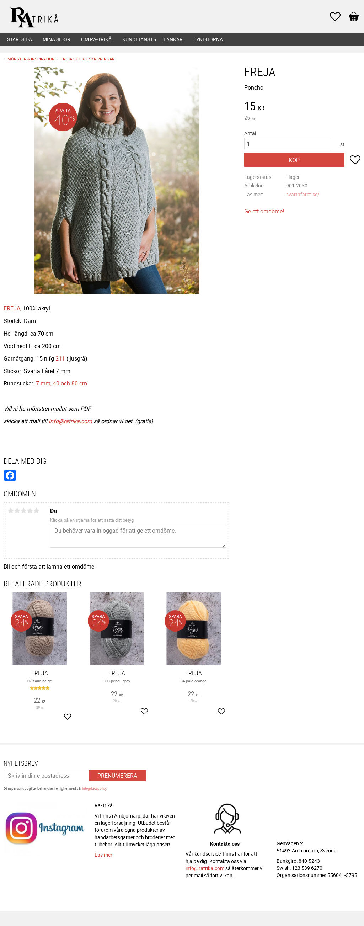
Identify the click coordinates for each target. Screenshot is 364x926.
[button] (339, 16)
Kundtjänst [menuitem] (137, 39)
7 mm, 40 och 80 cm (61, 383)
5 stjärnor (36, 510)
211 (60, 358)
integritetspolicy (94, 788)
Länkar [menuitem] (173, 39)
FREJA (12, 308)
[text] (302, 107)
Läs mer (103, 854)
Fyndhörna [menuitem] (208, 39)
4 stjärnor (30, 510)
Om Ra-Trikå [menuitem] (96, 39)
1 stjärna (10, 510)
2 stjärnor (17, 510)
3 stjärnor (23, 510)
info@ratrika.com (70, 421)
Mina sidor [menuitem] (56, 39)
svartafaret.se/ (303, 194)
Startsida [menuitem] (19, 39)
